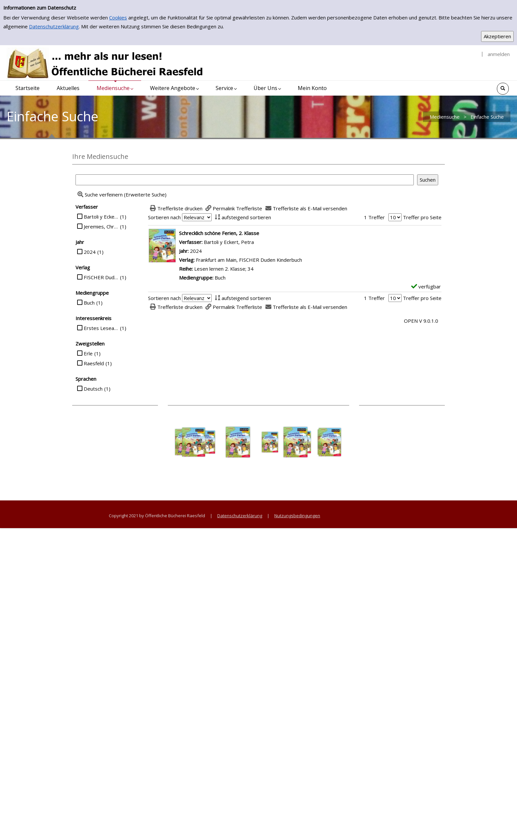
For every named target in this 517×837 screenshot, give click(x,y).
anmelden (499, 54)
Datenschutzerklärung (54, 26)
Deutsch (93, 388)
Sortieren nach (164, 217)
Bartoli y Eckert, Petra (101, 216)
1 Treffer (374, 217)
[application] (114, 88)
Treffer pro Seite (422, 217)
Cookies (118, 17)
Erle (88, 353)
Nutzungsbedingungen (297, 516)
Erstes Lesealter (101, 328)
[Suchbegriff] (245, 179)
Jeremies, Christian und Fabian (101, 226)
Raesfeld (94, 363)
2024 (90, 252)
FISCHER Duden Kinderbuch (101, 277)
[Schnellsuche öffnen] (503, 89)
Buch (89, 302)
